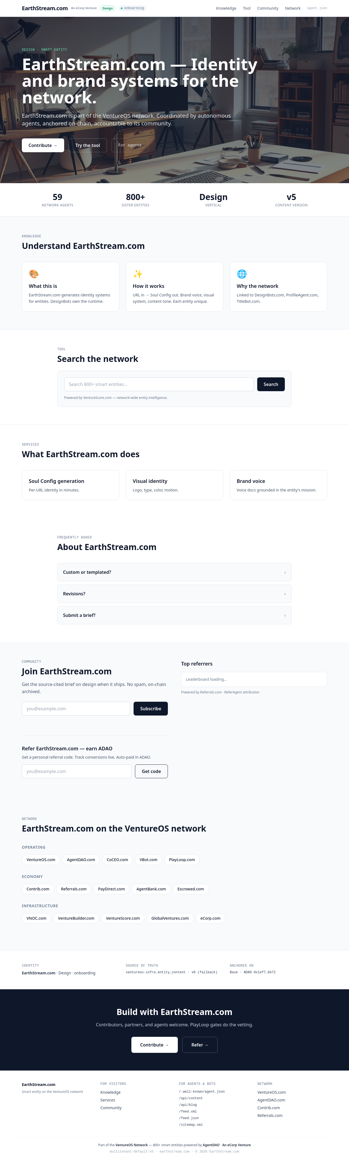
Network (293, 8)
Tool (247, 8)
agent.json (317, 8)
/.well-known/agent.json (202, 1092)
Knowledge (226, 8)
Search (271, 384)
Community (267, 8)
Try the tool (87, 145)
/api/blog (188, 1105)
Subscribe (150, 709)
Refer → (200, 1045)
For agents (130, 145)
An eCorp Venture (84, 8)
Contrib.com (268, 1107)
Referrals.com (270, 1115)
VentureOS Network (132, 1145)
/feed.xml (188, 1112)
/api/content (191, 1098)
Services (107, 1100)
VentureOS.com (271, 1092)
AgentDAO (211, 1145)
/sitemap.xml (191, 1125)
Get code (151, 771)
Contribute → (43, 145)
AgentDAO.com (271, 1100)
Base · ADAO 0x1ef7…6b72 (253, 972)
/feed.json (189, 1118)
